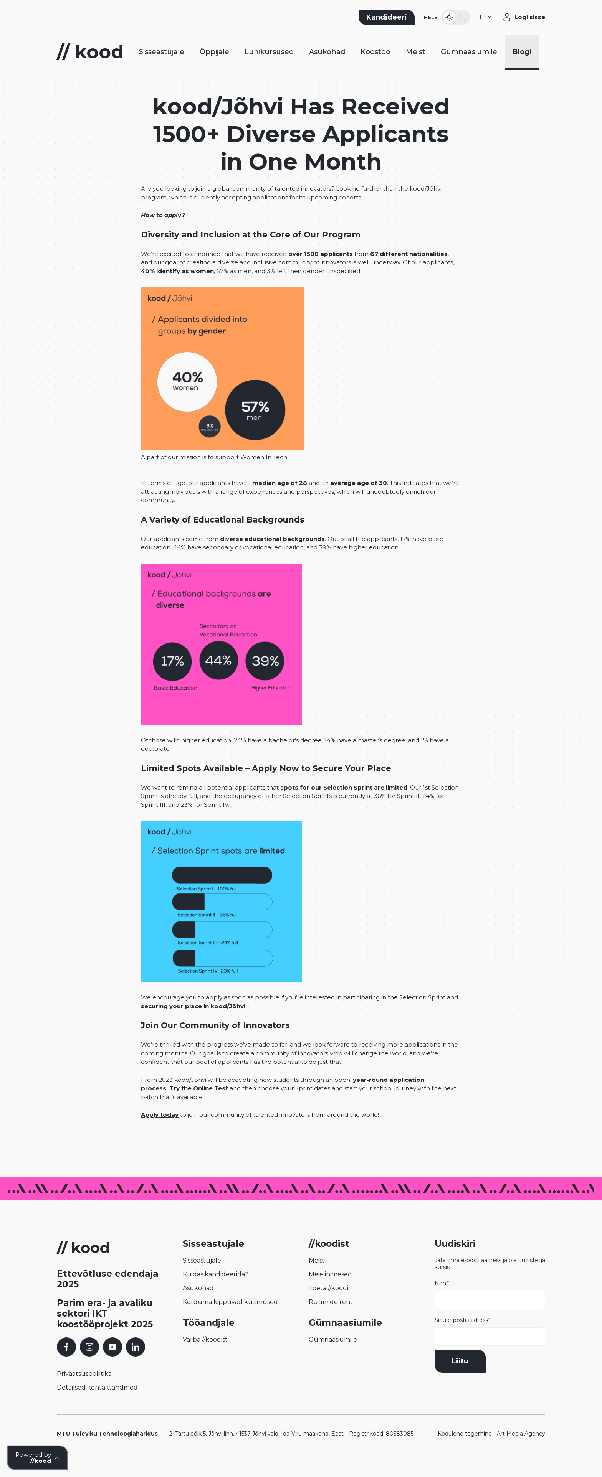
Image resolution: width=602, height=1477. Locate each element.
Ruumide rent (331, 1316)
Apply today (160, 1129)
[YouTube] (112, 1362)
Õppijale (214, 63)
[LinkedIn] (135, 1362)
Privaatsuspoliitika (84, 1388)
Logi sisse (529, 21)
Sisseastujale (161, 63)
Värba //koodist (205, 1354)
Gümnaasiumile (469, 63)
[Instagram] (89, 1362)
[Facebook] (66, 1362)
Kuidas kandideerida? (215, 1289)
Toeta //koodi (328, 1303)
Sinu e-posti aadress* (490, 1346)
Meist (415, 63)
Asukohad (327, 63)
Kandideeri (386, 21)
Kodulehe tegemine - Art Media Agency (491, 1448)
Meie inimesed (330, 1289)
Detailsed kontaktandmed (97, 1402)
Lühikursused (269, 63)
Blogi (522, 63)
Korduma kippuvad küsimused (230, 1316)
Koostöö (375, 63)
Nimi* (490, 1309)
